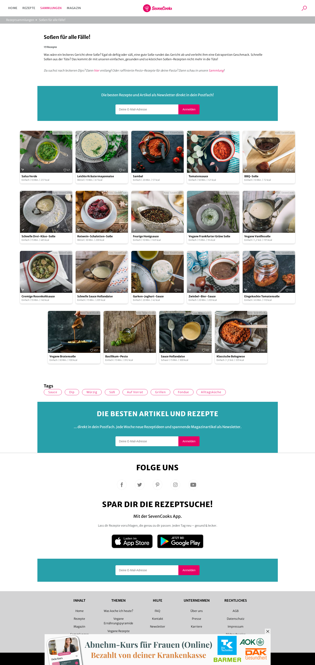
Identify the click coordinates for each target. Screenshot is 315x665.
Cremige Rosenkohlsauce (38, 296)
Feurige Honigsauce (146, 236)
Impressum (235, 626)
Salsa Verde (29, 176)
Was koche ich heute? (118, 611)
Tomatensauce (198, 176)
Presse (196, 619)
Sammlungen (51, 8)
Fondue (183, 392)
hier (96, 70)
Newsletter (157, 626)
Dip (72, 392)
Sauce (52, 392)
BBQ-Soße (251, 176)
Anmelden (188, 109)
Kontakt (157, 619)
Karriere (196, 626)
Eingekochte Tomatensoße (262, 296)
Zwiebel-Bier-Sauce (202, 296)
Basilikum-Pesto (116, 356)
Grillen (160, 392)
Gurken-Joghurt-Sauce (148, 296)
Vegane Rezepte (118, 631)
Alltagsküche (211, 392)
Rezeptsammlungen (20, 20)
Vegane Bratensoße (63, 356)
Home (12, 8)
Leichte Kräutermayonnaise (95, 176)
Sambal (138, 176)
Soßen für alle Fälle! (52, 20)
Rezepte (28, 8)
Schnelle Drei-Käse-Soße (38, 236)
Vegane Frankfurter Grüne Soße (209, 236)
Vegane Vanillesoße (257, 236)
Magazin (74, 8)
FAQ (157, 611)
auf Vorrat (135, 392)
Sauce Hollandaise (173, 356)
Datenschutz (235, 619)
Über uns (196, 611)
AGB (236, 611)
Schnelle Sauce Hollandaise (95, 296)
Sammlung (216, 70)
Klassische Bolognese (231, 356)
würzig (92, 392)
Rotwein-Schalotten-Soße (95, 236)
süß (112, 392)
